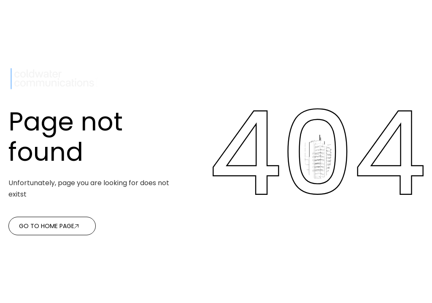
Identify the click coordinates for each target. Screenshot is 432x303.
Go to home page (46, 226)
